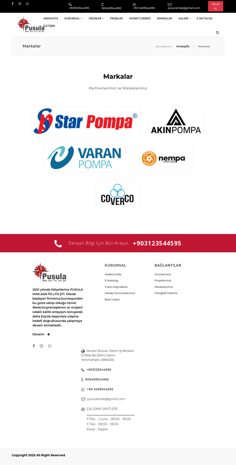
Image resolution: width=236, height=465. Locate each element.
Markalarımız (163, 286)
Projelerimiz (162, 280)
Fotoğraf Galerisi (165, 293)
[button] (217, 32)
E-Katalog (111, 280)
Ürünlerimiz (162, 274)
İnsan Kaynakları (116, 286)
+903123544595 (79, 8)
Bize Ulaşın (112, 299)
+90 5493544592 (144, 8)
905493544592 (111, 8)
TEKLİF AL (216, 6)
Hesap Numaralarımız (120, 293)
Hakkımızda (113, 274)
